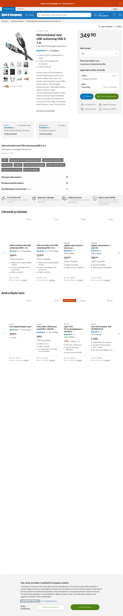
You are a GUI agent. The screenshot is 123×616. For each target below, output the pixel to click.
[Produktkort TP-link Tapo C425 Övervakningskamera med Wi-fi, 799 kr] (75, 549)
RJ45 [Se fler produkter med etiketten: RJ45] (5, 160)
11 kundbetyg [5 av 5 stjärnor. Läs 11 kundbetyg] (54, 50)
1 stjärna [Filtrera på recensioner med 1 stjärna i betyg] (27, 224)
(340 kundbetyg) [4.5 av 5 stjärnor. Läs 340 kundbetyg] (69, 493)
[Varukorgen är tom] (120, 15)
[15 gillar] (29, 458)
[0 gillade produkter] (114, 15)
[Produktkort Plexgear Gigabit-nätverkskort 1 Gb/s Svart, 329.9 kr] (75, 468)
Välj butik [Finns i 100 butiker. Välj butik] (107, 519)
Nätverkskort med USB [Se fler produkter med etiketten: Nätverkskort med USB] (12, 170)
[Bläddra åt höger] (119, 492)
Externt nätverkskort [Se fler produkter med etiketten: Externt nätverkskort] (56, 165)
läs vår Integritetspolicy (48, 601)
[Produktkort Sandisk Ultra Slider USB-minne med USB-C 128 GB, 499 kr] (48, 549)
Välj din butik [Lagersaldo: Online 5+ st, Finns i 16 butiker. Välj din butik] (85, 87)
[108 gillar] (82, 539)
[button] (6, 65)
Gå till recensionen (10, 134)
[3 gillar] (56, 458)
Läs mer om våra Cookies (30, 601)
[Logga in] (101, 15)
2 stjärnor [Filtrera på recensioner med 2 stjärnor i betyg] (27, 221)
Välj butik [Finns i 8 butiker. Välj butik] (24, 519)
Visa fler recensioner (35, 415)
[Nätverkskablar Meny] (25, 21)
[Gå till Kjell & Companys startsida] (12, 14)
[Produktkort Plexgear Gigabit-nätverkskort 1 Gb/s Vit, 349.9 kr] (102, 468)
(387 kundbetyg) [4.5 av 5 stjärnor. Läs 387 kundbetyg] (96, 574)
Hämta (86, 96)
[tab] (8, 9)
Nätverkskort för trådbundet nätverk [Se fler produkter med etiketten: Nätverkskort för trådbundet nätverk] (25, 160)
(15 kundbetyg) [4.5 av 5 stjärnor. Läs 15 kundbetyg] (26, 490)
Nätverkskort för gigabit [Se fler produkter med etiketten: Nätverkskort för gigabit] (34, 165)
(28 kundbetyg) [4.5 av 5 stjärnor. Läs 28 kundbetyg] (53, 572)
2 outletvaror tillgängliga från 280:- (93, 64)
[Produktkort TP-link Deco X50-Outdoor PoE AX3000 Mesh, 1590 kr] (102, 549)
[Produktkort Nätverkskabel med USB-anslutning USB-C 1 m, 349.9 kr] (21, 468)
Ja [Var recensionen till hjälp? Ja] (60, 282)
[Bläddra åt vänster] (4, 492)
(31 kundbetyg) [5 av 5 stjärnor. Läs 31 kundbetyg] (26, 569)
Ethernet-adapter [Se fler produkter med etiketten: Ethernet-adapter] (31, 170)
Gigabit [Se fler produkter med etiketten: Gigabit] (18, 165)
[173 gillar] (109, 539)
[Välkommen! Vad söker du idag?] (65, 14)
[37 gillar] (29, 539)
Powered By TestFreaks (58, 408)
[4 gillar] (56, 539)
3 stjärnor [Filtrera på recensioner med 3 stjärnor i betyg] (27, 217)
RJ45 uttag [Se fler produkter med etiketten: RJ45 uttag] (7, 165)
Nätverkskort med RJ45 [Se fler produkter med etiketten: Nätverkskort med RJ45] (52, 160)
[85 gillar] (83, 458)
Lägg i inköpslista (105, 26)
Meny (29, 14)
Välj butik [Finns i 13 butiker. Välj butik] (52, 519)
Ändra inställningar (25, 607)
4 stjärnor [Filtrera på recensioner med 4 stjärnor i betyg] (27, 213)
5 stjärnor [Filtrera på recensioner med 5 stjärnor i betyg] (27, 209)
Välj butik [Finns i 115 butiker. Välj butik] (80, 519)
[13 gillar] (110, 458)
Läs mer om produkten (45, 110)
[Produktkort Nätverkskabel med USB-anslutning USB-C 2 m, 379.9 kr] (48, 468)
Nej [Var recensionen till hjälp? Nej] (65, 282)
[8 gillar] (118, 26)
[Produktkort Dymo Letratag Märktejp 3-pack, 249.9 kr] (21, 549)
